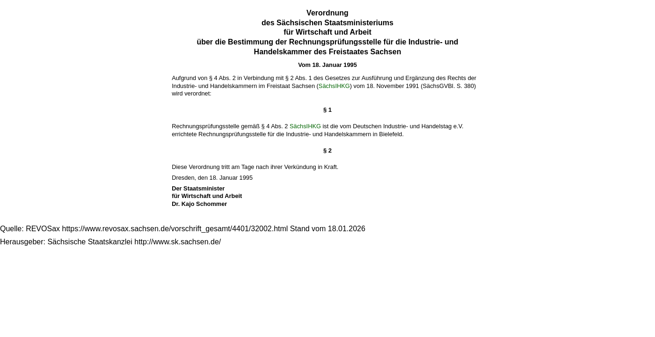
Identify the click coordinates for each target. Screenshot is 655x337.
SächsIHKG (334, 85)
